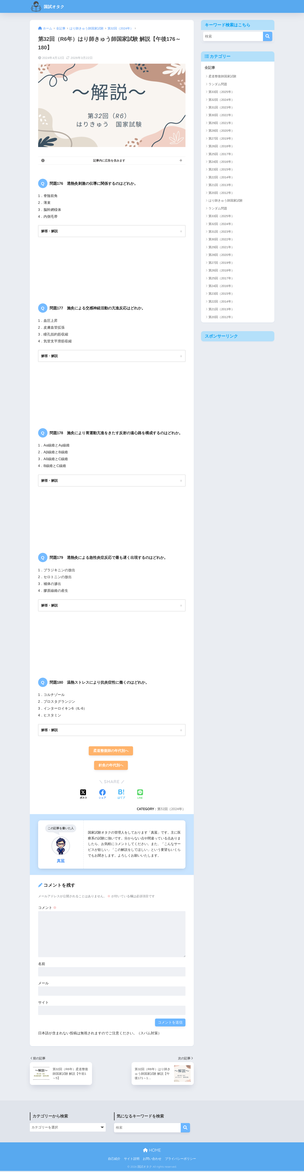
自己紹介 (114, 1159)
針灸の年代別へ (111, 766)
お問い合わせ (152, 1159)
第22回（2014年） (221, 177)
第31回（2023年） (221, 107)
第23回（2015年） (221, 169)
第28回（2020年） (221, 131)
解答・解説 (49, 231)
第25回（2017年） (221, 154)
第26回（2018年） (221, 146)
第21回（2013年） (221, 185)
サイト (43, 1003)
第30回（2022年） (221, 115)
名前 (41, 965)
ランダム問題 (217, 84)
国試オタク (50, 6)
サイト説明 (131, 1159)
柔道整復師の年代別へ (110, 752)
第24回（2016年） (221, 161)
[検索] (267, 36)
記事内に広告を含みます (109, 160)
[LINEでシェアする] (140, 795)
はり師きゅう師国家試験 (225, 200)
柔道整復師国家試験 (222, 76)
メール (43, 984)
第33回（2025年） (221, 92)
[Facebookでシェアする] (102, 795)
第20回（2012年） (221, 193)
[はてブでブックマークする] (121, 795)
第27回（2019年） (221, 138)
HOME (152, 1151)
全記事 (210, 68)
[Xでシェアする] (83, 795)
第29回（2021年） (221, 123)
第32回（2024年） (171, 810)
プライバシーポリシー (180, 1159)
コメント (47, 909)
